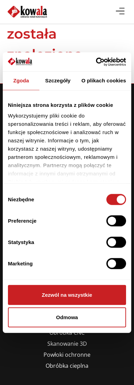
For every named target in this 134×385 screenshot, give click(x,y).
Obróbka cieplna (67, 365)
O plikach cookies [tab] (104, 80)
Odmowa (67, 317)
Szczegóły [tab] (57, 80)
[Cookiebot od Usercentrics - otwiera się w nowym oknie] (96, 61)
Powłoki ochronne (67, 354)
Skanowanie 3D (67, 343)
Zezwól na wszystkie (67, 294)
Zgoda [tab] (21, 80)
